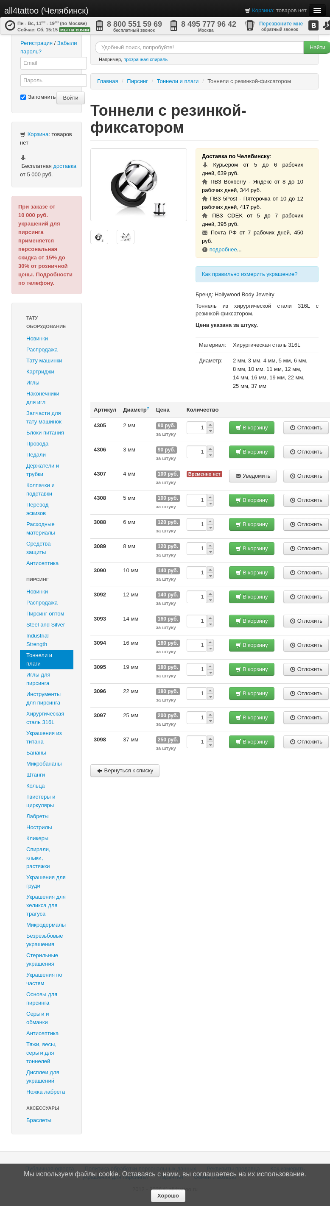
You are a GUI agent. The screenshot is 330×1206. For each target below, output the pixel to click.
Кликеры (37, 838)
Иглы (32, 382)
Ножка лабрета (45, 1092)
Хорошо (168, 1195)
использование (281, 1174)
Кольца (35, 786)
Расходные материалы (40, 528)
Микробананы (44, 763)
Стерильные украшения (42, 959)
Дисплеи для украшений (42, 1076)
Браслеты (38, 1120)
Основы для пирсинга (41, 998)
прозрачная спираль (145, 59)
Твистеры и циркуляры (41, 801)
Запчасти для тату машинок (44, 417)
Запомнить (38, 97)
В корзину (251, 427)
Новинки (37, 338)
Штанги (35, 775)
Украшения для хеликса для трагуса (46, 905)
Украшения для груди (46, 881)
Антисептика (42, 563)
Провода (37, 443)
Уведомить (253, 476)
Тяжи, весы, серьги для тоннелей (41, 1052)
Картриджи (40, 371)
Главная (107, 81)
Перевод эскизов (37, 508)
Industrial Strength (37, 639)
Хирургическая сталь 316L (45, 717)
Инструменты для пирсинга (43, 698)
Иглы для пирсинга (38, 678)
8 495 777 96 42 (208, 24)
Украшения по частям (44, 979)
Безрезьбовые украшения (44, 940)
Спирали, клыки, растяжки (38, 857)
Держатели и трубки (42, 469)
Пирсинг (37, 579)
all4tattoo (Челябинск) (46, 10)
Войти (70, 98)
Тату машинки (44, 360)
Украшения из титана (44, 737)
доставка (64, 166)
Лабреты (37, 816)
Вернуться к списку (125, 770)
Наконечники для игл (42, 397)
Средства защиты (38, 547)
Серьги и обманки (37, 1018)
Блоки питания (45, 432)
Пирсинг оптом (45, 613)
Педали (36, 454)
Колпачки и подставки (40, 489)
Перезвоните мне (281, 24)
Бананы (36, 752)
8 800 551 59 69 (134, 24)
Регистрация (36, 43)
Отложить (306, 427)
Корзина (262, 10)
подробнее (223, 249)
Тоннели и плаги (39, 659)
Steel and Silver (45, 624)
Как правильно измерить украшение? (250, 274)
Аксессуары (42, 1108)
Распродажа (42, 349)
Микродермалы (46, 925)
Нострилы (39, 827)
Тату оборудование (46, 322)
